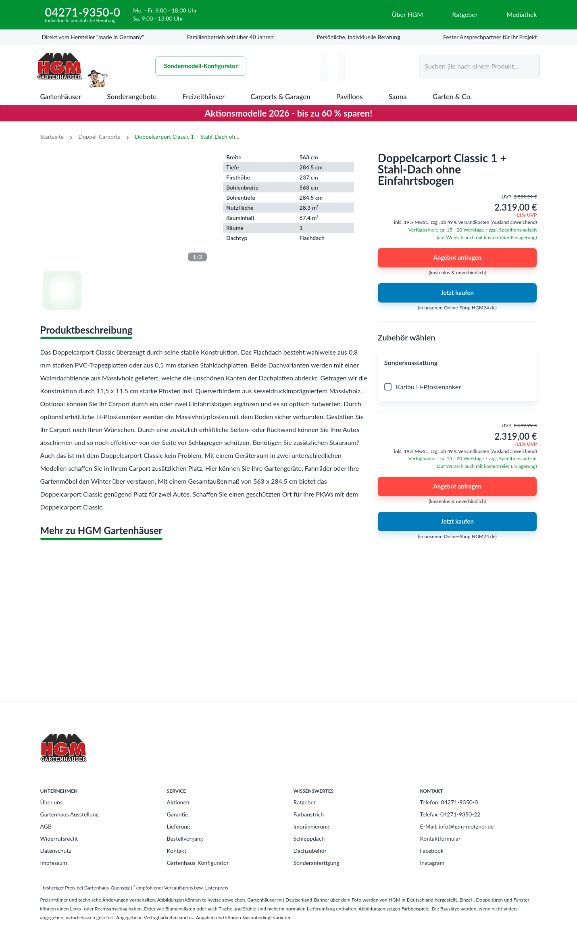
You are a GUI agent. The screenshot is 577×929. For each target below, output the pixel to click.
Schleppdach (309, 838)
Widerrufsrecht (59, 838)
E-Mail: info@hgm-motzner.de (457, 826)
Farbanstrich (309, 814)
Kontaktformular (440, 838)
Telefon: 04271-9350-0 (449, 802)
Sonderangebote (131, 96)
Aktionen (178, 802)
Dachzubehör (310, 850)
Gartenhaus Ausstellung (69, 814)
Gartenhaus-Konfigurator (198, 862)
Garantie (177, 814)
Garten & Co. (452, 96)
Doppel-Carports (99, 136)
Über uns (51, 802)
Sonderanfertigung (317, 862)
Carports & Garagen (280, 96)
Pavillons (349, 96)
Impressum (53, 862)
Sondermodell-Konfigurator (203, 66)
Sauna (398, 96)
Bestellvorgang (185, 838)
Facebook (432, 850)
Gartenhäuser (60, 96)
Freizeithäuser (203, 96)
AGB (46, 826)
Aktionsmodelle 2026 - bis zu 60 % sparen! (289, 113)
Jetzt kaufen (457, 293)
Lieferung (178, 826)
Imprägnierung (311, 826)
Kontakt (177, 850)
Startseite (52, 136)
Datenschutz (55, 850)
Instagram (432, 862)
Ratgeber (305, 802)
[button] (457, 363)
